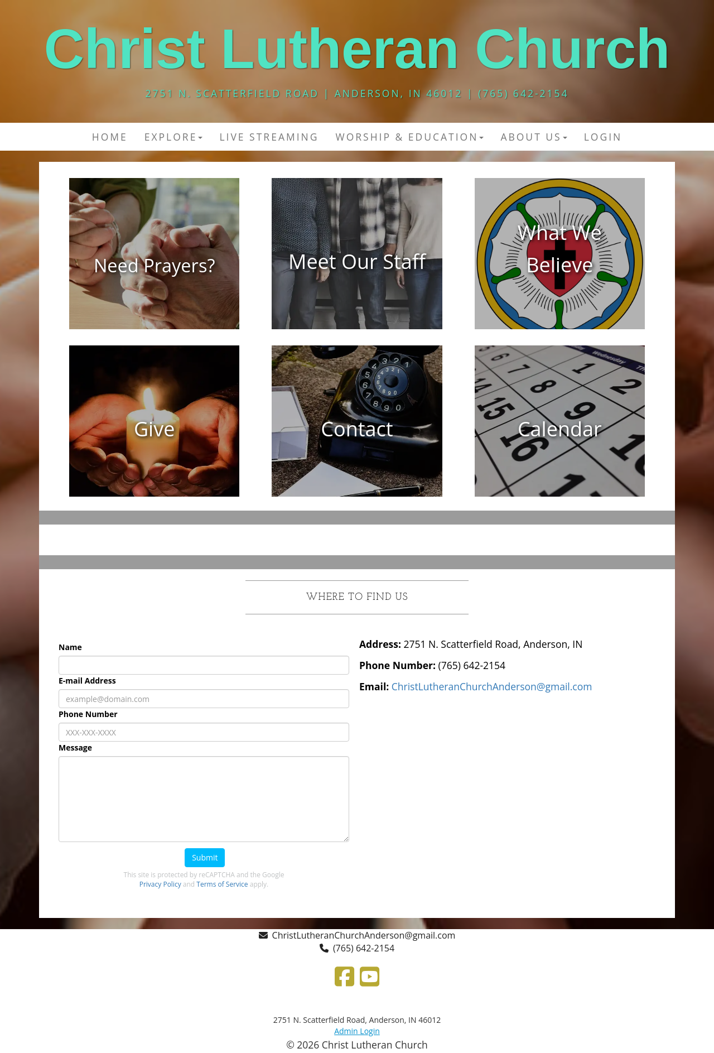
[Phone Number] (204, 732)
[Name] (204, 665)
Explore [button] (173, 136)
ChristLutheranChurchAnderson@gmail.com (364, 935)
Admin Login (357, 1031)
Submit (205, 857)
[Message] (204, 799)
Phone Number (88, 714)
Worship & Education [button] (409, 136)
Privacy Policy (160, 884)
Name (70, 647)
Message (75, 747)
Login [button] (603, 136)
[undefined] (154, 261)
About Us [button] (533, 136)
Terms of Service (222, 884)
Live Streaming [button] (269, 136)
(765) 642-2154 (363, 948)
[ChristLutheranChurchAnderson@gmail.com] (492, 686)
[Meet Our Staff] (357, 262)
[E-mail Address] (204, 698)
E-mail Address (87, 680)
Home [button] (110, 136)
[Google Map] (510, 787)
